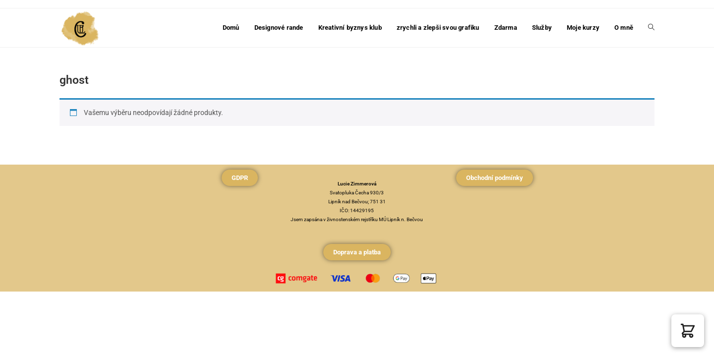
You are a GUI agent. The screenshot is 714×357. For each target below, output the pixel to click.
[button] (687, 330)
